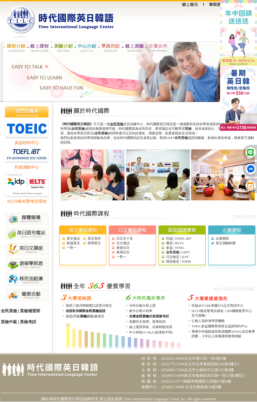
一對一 (72, 248)
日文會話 (123, 243)
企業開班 (222, 238)
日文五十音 (124, 238)
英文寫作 (94, 238)
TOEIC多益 (200, 326)
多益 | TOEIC (175, 248)
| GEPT (178, 252)
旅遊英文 (73, 243)
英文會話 (73, 238)
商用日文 (123, 252)
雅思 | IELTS (175, 243)
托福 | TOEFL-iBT (179, 238)
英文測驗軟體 (226, 243)
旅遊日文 (123, 248)
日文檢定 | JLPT (177, 257)
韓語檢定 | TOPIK (178, 261)
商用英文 (94, 243)
